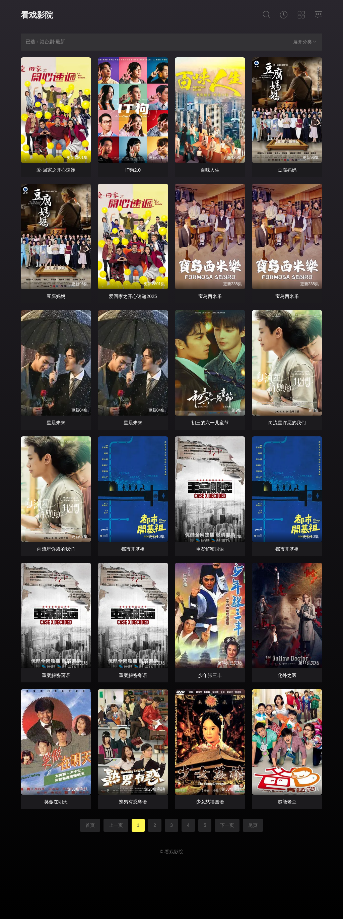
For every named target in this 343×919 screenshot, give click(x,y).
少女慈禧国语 (210, 801)
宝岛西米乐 (210, 296)
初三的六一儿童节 (210, 422)
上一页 (116, 825)
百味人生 (210, 170)
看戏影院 (37, 14)
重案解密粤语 (133, 675)
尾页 (253, 825)
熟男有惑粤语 (133, 801)
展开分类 (305, 42)
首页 (90, 825)
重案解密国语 (210, 549)
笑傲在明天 (56, 801)
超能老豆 (287, 801)
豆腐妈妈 (287, 170)
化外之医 (287, 675)
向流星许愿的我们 (287, 422)
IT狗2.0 (133, 170)
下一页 (227, 825)
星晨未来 (56, 422)
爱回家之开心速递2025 (133, 296)
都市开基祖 (133, 549)
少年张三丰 (210, 675)
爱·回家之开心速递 (56, 170)
